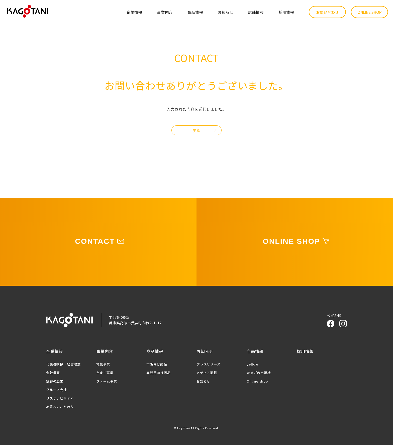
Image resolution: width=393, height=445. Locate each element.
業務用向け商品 (158, 372)
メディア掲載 (207, 372)
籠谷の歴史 (54, 381)
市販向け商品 (156, 364)
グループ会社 (56, 389)
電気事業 (103, 364)
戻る (196, 130)
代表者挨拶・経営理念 (63, 364)
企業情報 (134, 12)
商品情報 (195, 12)
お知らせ (225, 12)
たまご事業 (105, 372)
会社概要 (53, 372)
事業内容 (165, 12)
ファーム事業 (106, 381)
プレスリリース (209, 364)
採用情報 (286, 12)
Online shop (257, 381)
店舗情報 (256, 12)
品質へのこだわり (60, 406)
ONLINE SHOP (369, 12)
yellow (252, 364)
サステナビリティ (59, 398)
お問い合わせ (327, 12)
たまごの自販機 (259, 372)
